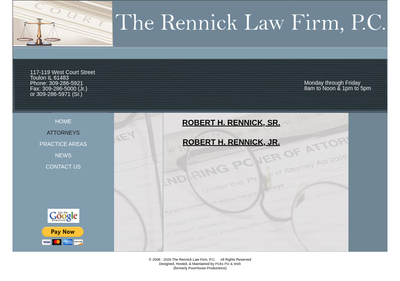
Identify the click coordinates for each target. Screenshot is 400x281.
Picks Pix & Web (228, 264)
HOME (63, 121)
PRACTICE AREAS (63, 144)
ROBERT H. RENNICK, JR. (231, 142)
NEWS (63, 155)
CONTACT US (63, 167)
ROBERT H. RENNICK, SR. (231, 122)
